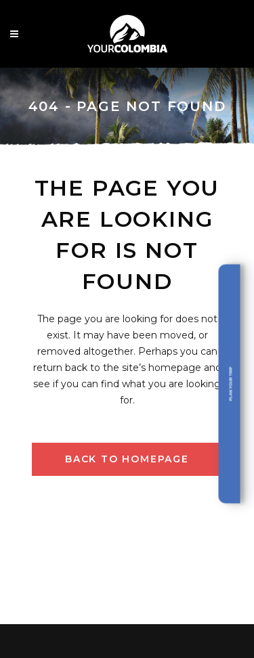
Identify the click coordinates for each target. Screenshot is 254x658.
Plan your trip (230, 384)
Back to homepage (127, 459)
